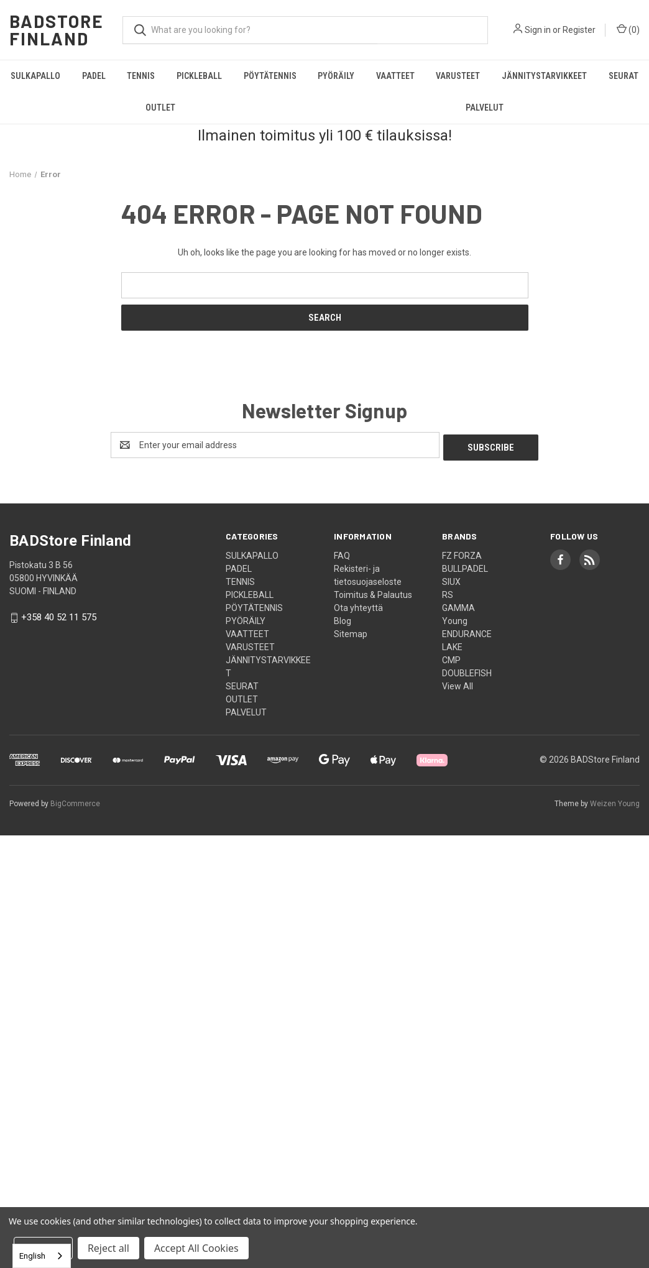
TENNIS (141, 76)
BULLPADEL (465, 566)
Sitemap (350, 631)
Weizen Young (615, 801)
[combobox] (41, 1256)
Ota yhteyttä (358, 605)
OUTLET (160, 108)
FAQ (342, 553)
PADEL (94, 76)
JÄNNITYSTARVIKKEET (544, 76)
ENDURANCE (467, 631)
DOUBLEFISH (467, 671)
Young (454, 618)
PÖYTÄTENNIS (270, 76)
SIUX (451, 579)
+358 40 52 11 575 (58, 615)
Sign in (538, 30)
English (32, 1256)
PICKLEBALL (199, 76)
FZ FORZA (462, 553)
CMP (451, 658)
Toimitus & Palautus (373, 592)
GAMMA (458, 605)
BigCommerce (75, 801)
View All (457, 684)
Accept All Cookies (196, 1248)
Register (579, 30)
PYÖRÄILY (336, 76)
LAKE (452, 645)
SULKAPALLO (35, 76)
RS (447, 592)
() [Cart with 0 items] (628, 29)
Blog (342, 618)
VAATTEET (395, 76)
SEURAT (623, 76)
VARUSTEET (458, 76)
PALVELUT (485, 108)
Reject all (108, 1248)
